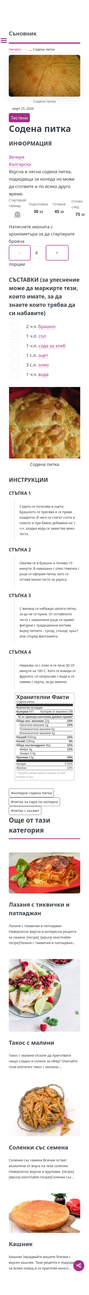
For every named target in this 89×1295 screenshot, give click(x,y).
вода (43, 374)
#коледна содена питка (31, 792)
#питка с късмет (25, 810)
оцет (43, 355)
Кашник (21, 1244)
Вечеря (16, 157)
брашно (47, 326)
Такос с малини (31, 1042)
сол (42, 336)
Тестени (19, 118)
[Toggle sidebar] (4, 40)
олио (43, 365)
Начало (15, 49)
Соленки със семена (38, 1147)
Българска (20, 164)
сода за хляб (52, 346)
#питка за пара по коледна (34, 801)
